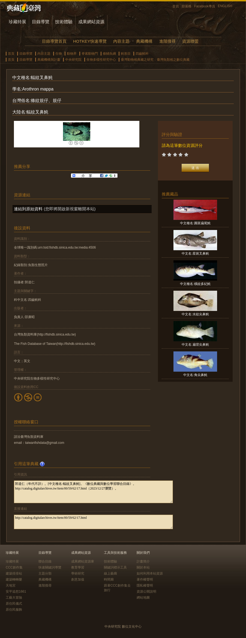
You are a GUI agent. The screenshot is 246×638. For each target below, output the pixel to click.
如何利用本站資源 (150, 573)
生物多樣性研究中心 (101, 60)
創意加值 (77, 579)
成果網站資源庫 (82, 561)
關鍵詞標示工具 (115, 567)
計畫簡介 (143, 561)
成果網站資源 (91, 21)
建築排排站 (14, 573)
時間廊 (109, 579)
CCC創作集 (14, 567)
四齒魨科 (142, 54)
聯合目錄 (45, 561)
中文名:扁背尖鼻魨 (195, 344)
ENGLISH (225, 6)
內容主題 (121, 41)
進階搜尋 (167, 41)
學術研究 (77, 573)
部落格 (186, 6)
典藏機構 (144, 41)
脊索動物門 (90, 54)
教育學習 (77, 567)
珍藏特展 (17, 21)
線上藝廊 (110, 573)
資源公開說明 (146, 591)
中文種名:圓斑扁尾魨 (195, 223)
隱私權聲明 (145, 585)
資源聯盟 (190, 41)
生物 (58, 54)
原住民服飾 (14, 609)
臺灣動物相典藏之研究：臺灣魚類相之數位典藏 (155, 60)
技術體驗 (64, 21)
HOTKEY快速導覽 (89, 41)
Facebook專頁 (204, 6)
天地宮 (11, 585)
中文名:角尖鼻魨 (195, 375)
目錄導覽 (40, 21)
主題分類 (45, 573)
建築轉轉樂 (14, 579)
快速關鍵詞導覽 (49, 567)
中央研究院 (73, 60)
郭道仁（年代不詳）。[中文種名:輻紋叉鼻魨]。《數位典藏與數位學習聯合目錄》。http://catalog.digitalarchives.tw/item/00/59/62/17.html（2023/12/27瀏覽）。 (93, 491)
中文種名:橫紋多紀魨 (195, 284)
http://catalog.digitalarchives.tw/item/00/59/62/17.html (93, 522)
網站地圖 (143, 597)
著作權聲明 (145, 579)
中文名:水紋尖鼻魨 (195, 314)
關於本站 (143, 567)
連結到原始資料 (28, 208)
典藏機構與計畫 (48, 60)
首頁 (175, 6)
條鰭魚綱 (109, 54)
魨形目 (126, 54)
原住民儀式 (14, 603)
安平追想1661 (16, 591)
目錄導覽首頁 (54, 41)
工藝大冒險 (14, 597)
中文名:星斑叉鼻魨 (195, 253)
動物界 (72, 54)
